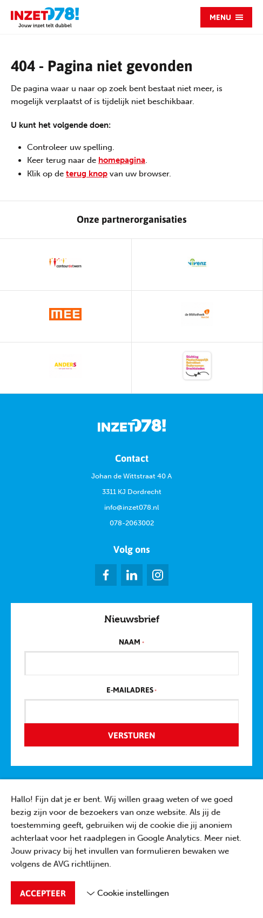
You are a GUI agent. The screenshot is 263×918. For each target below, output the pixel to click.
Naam (131, 642)
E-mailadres (131, 690)
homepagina (121, 160)
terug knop (86, 174)
